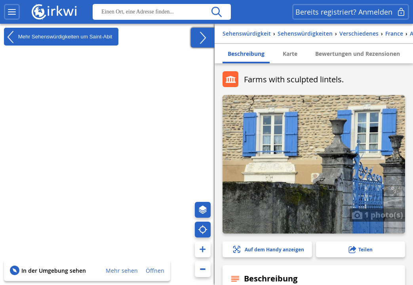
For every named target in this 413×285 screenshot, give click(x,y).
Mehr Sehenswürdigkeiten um (58, 36)
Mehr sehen (122, 270)
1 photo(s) (377, 214)
